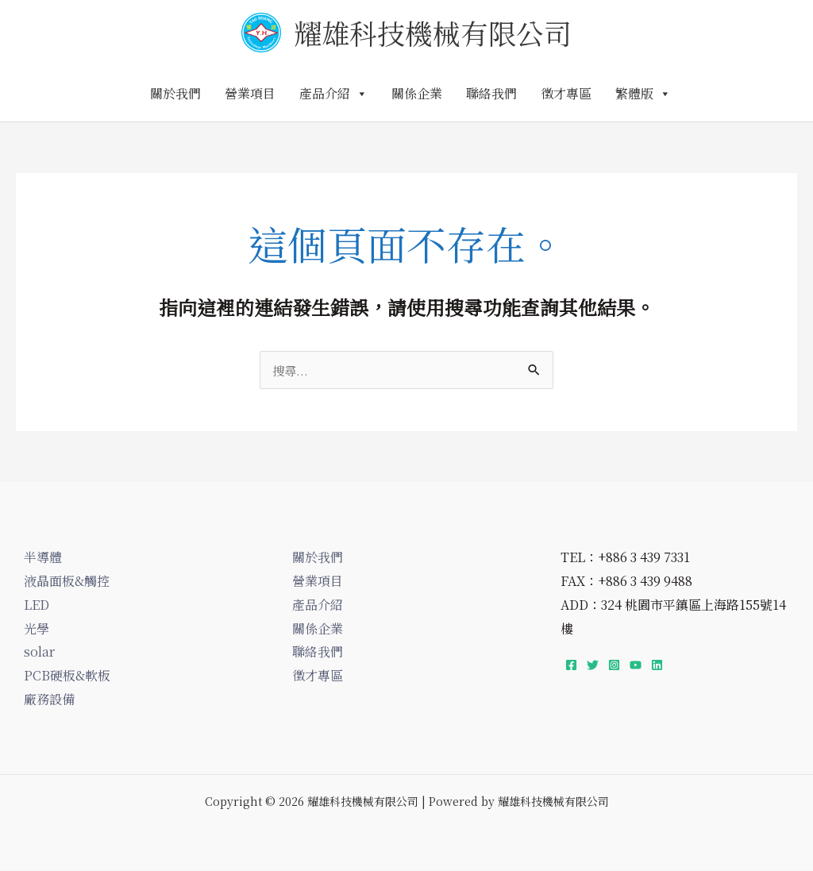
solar (39, 652)
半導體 (43, 558)
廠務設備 (49, 700)
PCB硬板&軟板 (67, 676)
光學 (36, 629)
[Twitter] (592, 665)
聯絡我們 (491, 93)
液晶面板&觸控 (67, 581)
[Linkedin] (657, 665)
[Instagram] (614, 665)
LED (36, 605)
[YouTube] (635, 665)
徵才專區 (566, 93)
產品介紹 (333, 93)
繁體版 (643, 93)
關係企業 (416, 93)
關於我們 (175, 93)
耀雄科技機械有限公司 (433, 32)
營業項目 (250, 93)
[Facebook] (571, 665)
